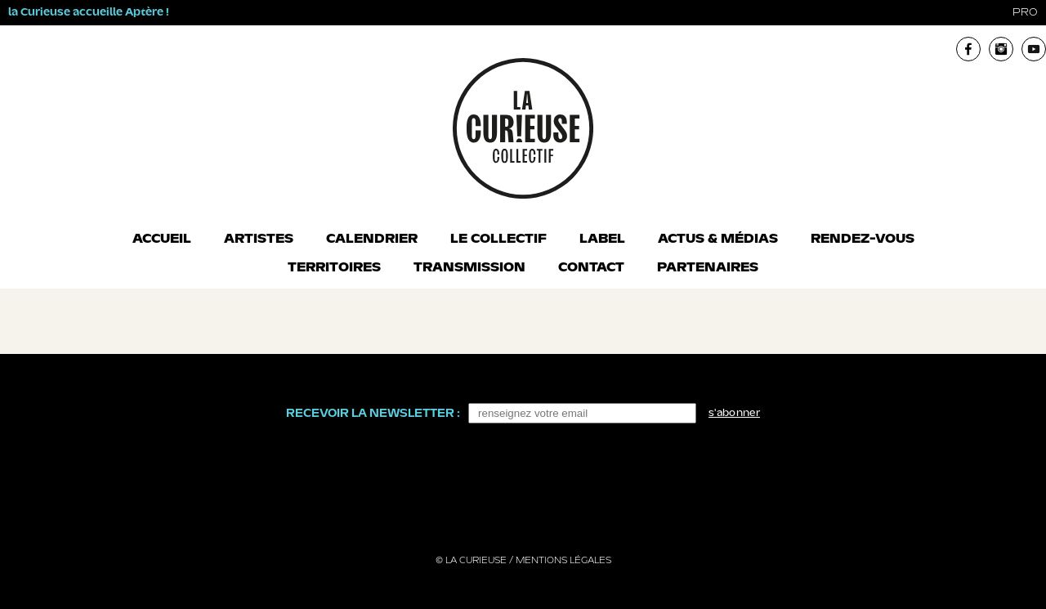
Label (602, 239)
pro (1025, 12)
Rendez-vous (862, 239)
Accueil (161, 239)
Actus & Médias (718, 239)
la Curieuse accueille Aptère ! (88, 12)
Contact (591, 268)
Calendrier (372, 239)
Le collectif (498, 239)
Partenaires (707, 268)
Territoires (334, 268)
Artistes (258, 239)
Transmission (469, 268)
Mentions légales (563, 561)
